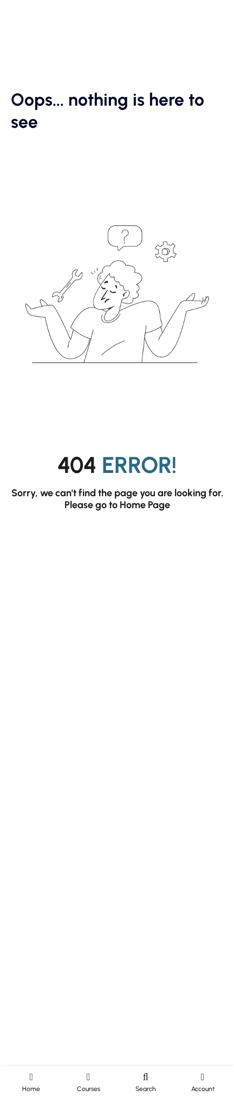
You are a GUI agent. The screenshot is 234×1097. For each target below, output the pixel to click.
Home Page (145, 505)
